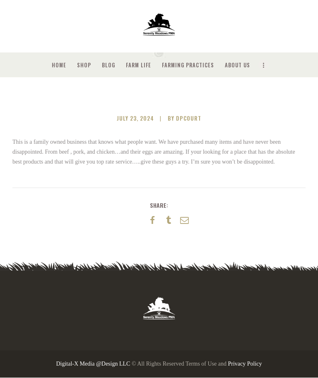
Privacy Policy (245, 364)
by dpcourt (184, 118)
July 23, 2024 (135, 118)
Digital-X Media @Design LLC (93, 364)
